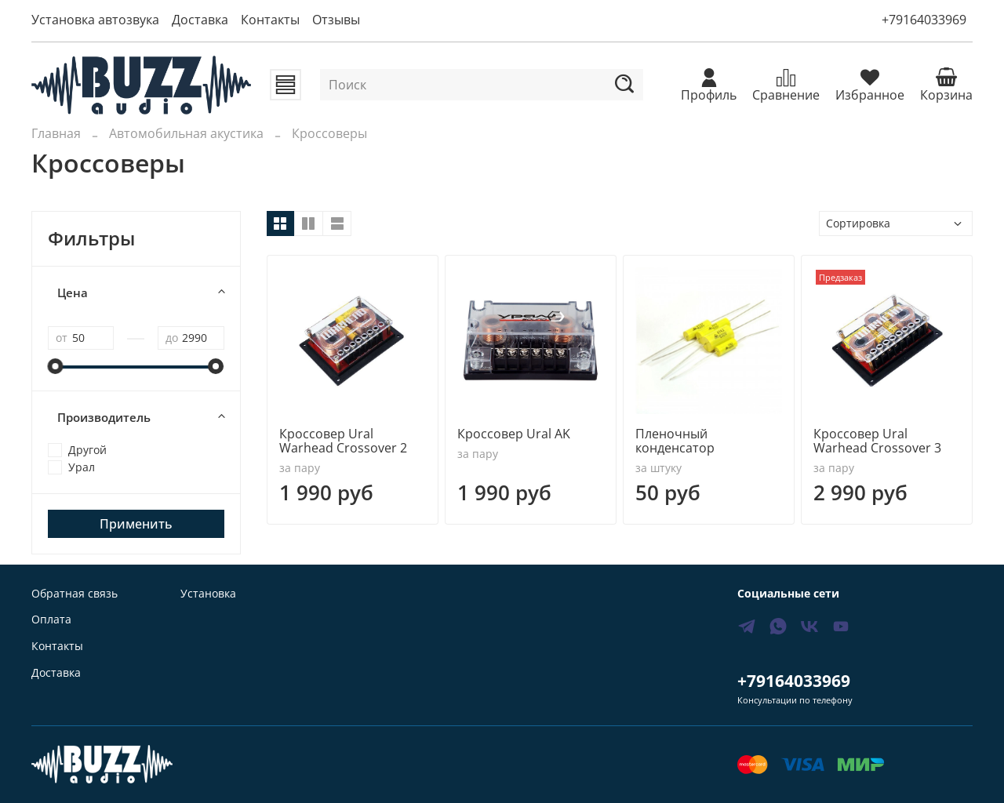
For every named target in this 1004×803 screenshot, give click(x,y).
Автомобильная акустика (186, 133)
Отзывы (336, 19)
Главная (56, 133)
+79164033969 (924, 19)
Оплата (51, 619)
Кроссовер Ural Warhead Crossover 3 (877, 440)
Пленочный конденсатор (675, 440)
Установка (208, 593)
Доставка (200, 19)
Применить (136, 523)
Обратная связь (74, 593)
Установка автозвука (95, 19)
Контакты (270, 19)
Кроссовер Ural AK (513, 433)
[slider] (55, 366)
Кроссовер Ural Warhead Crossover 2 (343, 440)
